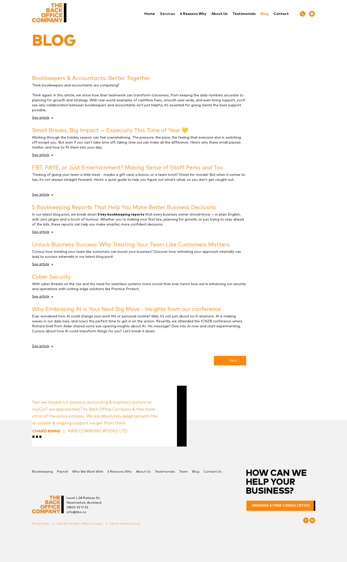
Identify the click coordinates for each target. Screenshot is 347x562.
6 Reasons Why (193, 14)
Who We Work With (87, 471)
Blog (264, 14)
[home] (49, 12)
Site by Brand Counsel (125, 523)
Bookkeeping (42, 471)
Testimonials (244, 14)
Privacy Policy (41, 523)
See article (40, 117)
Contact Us (212, 471)
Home (149, 14)
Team (183, 471)
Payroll (62, 471)
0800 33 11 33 (77, 507)
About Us (219, 14)
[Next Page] (230, 360)
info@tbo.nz (76, 512)
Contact (281, 14)
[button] (167, 13)
